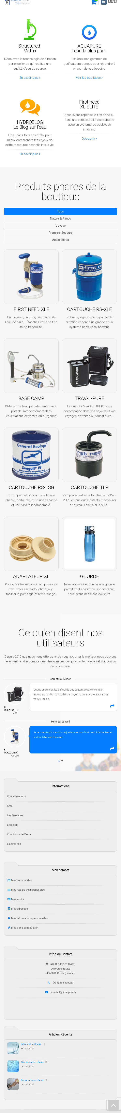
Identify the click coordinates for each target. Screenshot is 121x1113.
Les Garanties (15, 815)
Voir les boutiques (89, 78)
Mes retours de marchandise (28, 889)
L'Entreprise (14, 843)
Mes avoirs (17, 899)
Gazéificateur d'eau (32, 1062)
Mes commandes (21, 880)
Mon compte (61, 870)
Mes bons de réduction (24, 927)
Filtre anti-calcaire (31, 1044)
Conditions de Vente (19, 834)
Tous (60, 211)
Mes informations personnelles (29, 918)
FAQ (9, 805)
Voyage (61, 225)
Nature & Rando (60, 218)
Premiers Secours (61, 232)
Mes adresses (19, 908)
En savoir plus (30, 78)
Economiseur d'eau (32, 1080)
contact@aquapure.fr (63, 992)
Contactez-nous (16, 796)
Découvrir (89, 138)
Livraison (12, 824)
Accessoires (60, 240)
